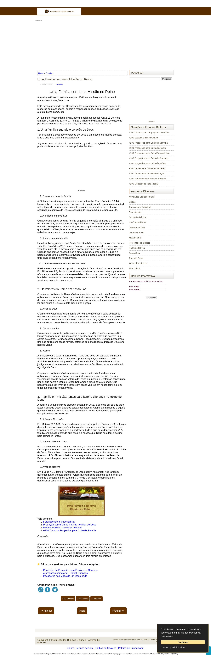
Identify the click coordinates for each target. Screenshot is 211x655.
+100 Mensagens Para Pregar (143, 183)
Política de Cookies (105, 648)
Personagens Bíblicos (139, 243)
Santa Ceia (134, 253)
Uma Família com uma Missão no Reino (64, 79)
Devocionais (135, 212)
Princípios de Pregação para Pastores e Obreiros (70, 570)
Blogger (41, 643)
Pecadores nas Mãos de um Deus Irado (65, 576)
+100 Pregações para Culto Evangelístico (149, 153)
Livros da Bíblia (136, 232)
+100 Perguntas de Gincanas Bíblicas (147, 178)
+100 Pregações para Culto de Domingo (148, 158)
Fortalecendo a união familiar (59, 521)
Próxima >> (118, 611)
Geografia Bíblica (137, 217)
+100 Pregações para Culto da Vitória (147, 163)
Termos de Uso (84, 648)
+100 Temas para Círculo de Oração (146, 173)
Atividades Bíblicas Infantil (141, 196)
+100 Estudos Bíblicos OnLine (143, 137)
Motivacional (135, 237)
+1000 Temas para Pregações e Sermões (149, 132)
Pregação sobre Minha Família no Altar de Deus (69, 524)
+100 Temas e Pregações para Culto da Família (69, 530)
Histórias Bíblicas (137, 222)
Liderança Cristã (137, 227)
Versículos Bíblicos (138, 263)
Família (49, 73)
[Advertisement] (105, 44)
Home (41, 73)
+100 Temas (96, 599)
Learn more (167, 636)
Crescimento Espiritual (140, 207)
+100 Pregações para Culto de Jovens (147, 148)
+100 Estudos (82, 599)
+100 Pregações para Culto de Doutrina (148, 143)
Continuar (183, 642)
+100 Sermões (68, 599)
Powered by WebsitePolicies (173, 647)
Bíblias (132, 202)
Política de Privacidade (131, 648)
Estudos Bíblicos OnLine (71, 640)
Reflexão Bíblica (137, 248)
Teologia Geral (136, 258)
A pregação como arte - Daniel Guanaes (65, 573)
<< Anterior (46, 611)
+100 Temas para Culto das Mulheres (147, 168)
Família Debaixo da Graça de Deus (62, 527)
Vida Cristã (134, 268)
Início (82, 611)
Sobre (70, 648)
